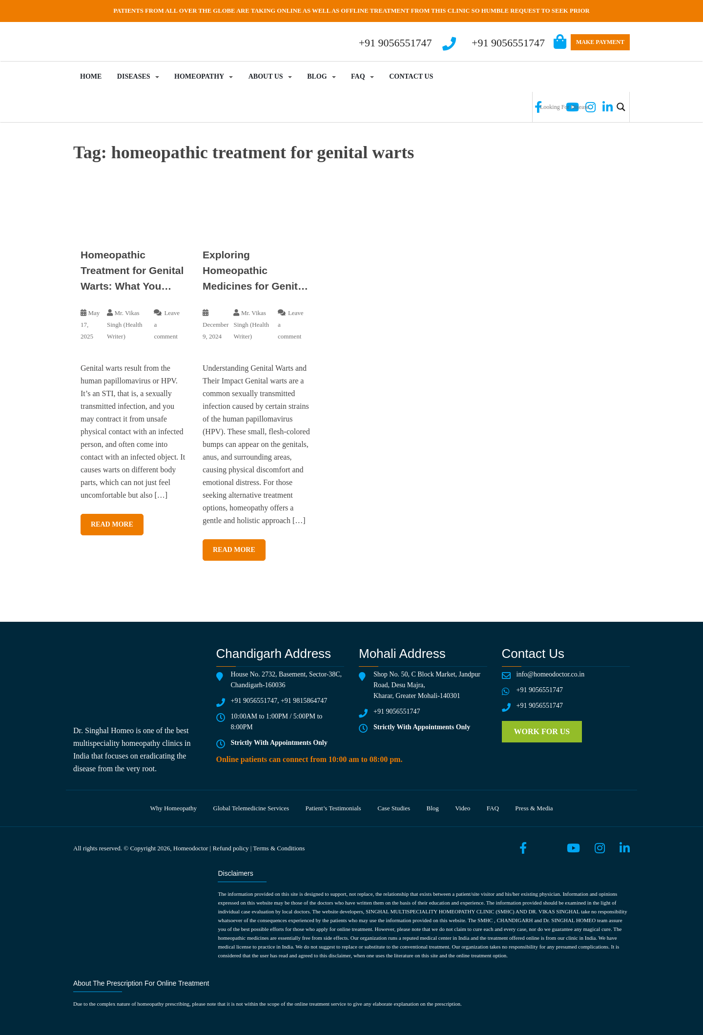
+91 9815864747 (304, 700)
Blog (317, 76)
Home (91, 76)
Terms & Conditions (279, 848)
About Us (265, 76)
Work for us (542, 731)
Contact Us (411, 76)
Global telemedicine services (251, 808)
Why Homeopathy (173, 808)
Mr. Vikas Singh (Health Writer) (125, 324)
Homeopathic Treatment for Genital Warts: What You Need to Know (132, 271)
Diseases (133, 76)
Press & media (534, 808)
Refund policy (230, 848)
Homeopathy (199, 76)
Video (462, 808)
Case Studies (393, 808)
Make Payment (600, 42)
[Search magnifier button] (621, 107)
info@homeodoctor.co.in (551, 674)
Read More (112, 524)
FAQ (358, 76)
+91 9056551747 (508, 43)
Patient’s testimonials (333, 808)
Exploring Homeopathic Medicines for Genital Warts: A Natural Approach (254, 271)
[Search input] (575, 107)
